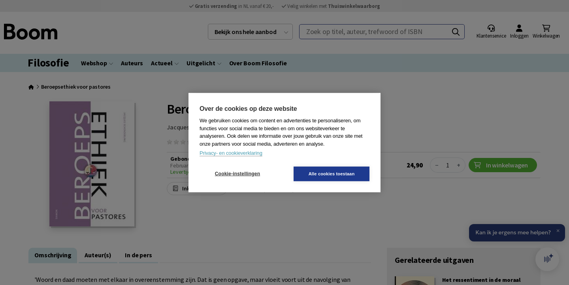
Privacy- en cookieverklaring (231, 153)
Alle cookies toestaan (332, 173)
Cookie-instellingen (237, 174)
